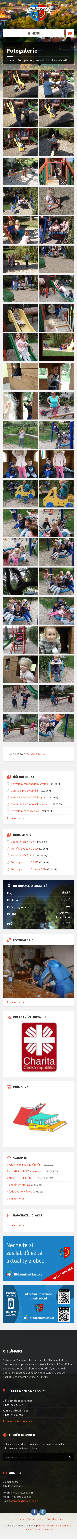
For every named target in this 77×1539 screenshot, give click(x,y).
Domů (20, 1519)
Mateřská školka (35, 754)
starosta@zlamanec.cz (24, 1501)
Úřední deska (35, 1519)
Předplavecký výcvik (19, 1191)
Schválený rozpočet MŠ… (26, 811)
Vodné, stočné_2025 (23, 855)
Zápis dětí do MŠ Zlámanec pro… (26, 1171)
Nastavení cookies (42, 1529)
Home (10, 60)
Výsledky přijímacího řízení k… (25, 1164)
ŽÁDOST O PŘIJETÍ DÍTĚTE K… (24, 1178)
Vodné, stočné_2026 (23, 842)
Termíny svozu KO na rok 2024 (29, 869)
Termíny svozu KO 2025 (25, 862)
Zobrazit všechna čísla (17, 1421)
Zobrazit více (15, 818)
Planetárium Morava (19, 1185)
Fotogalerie (25, 60)
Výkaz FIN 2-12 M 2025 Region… (29, 797)
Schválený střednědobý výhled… (31, 784)
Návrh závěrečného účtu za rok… (30, 804)
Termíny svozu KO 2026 (25, 848)
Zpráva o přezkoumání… (25, 790)
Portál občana (55, 1519)
